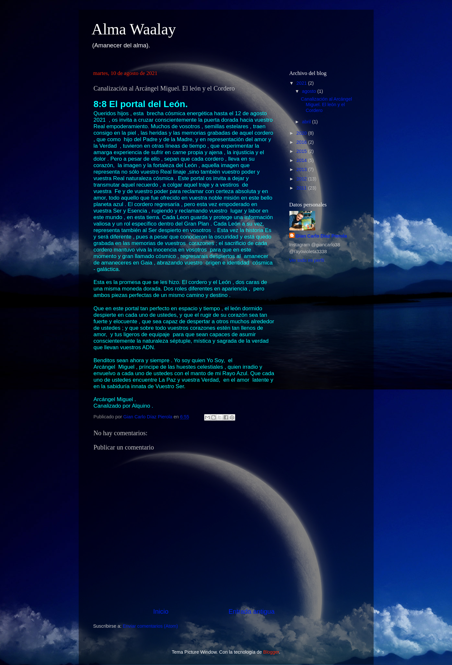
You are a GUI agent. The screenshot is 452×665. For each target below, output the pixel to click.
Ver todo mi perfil (306, 260)
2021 (302, 83)
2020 (302, 133)
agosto (309, 91)
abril (307, 121)
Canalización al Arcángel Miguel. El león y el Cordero (326, 104)
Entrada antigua (251, 611)
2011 (302, 188)
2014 (302, 160)
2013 (302, 169)
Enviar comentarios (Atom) (150, 626)
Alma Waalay (134, 29)
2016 (302, 142)
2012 (302, 178)
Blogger (271, 652)
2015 (302, 151)
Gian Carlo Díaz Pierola (321, 236)
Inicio (160, 611)
